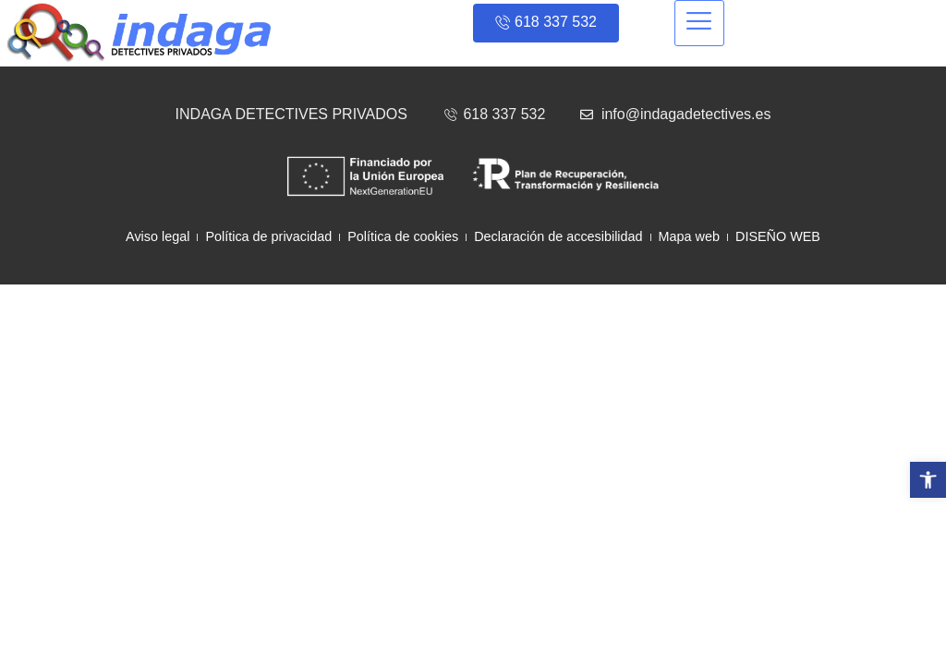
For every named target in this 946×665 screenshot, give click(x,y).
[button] (928, 480)
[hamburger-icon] (699, 23)
